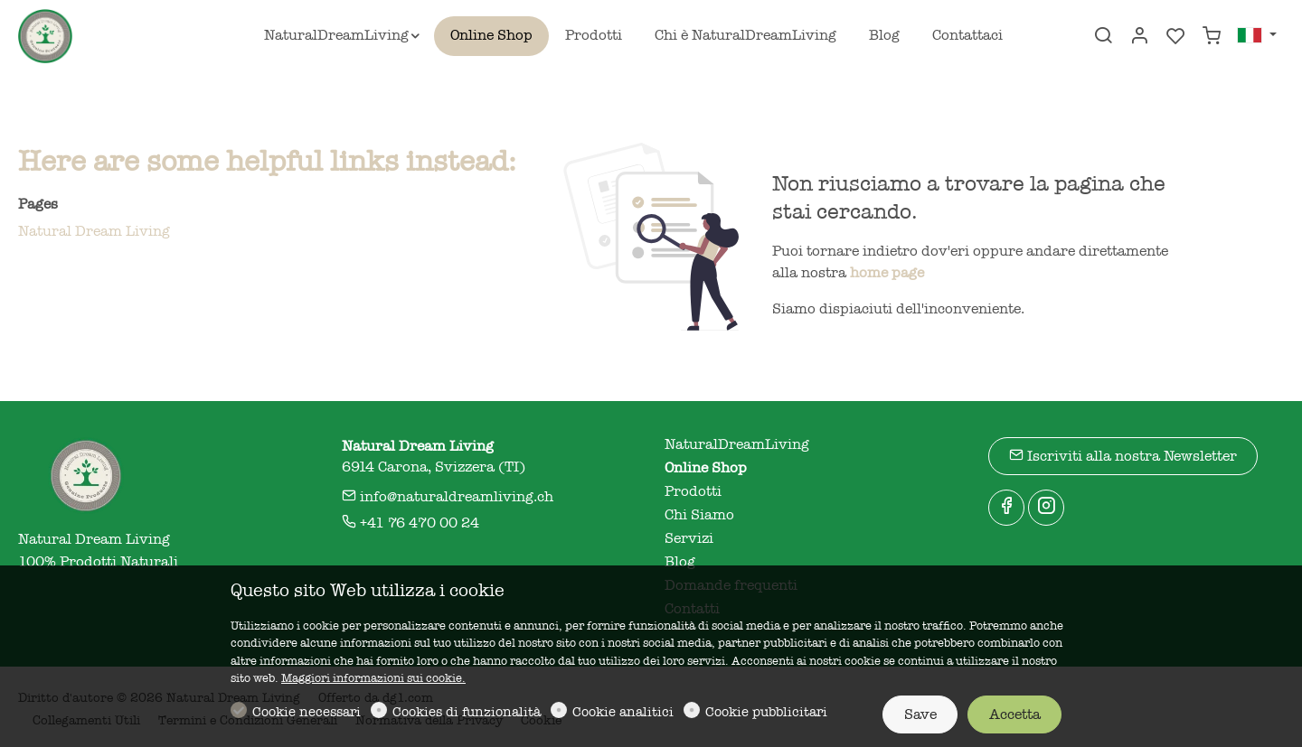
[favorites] (1175, 37)
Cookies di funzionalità (466, 712)
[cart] (1212, 37)
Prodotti (693, 491)
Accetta (1015, 714)
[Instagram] (1046, 508)
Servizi (689, 538)
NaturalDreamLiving (737, 444)
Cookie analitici (623, 712)
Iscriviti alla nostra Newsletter (1123, 455)
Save (920, 714)
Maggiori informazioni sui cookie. (373, 678)
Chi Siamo (699, 515)
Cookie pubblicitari (766, 712)
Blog (680, 562)
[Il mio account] (1139, 37)
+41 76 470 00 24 (410, 523)
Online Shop (706, 468)
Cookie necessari (306, 712)
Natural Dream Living (94, 231)
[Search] (1103, 37)
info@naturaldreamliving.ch (447, 497)
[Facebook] (1006, 508)
